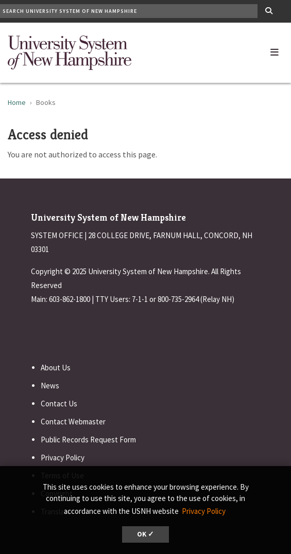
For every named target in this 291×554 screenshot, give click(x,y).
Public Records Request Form (88, 439)
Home (17, 102)
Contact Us (59, 403)
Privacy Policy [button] (204, 511)
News (50, 385)
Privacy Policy (62, 457)
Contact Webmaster (73, 421)
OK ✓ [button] (145, 534)
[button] (274, 49)
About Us (56, 367)
